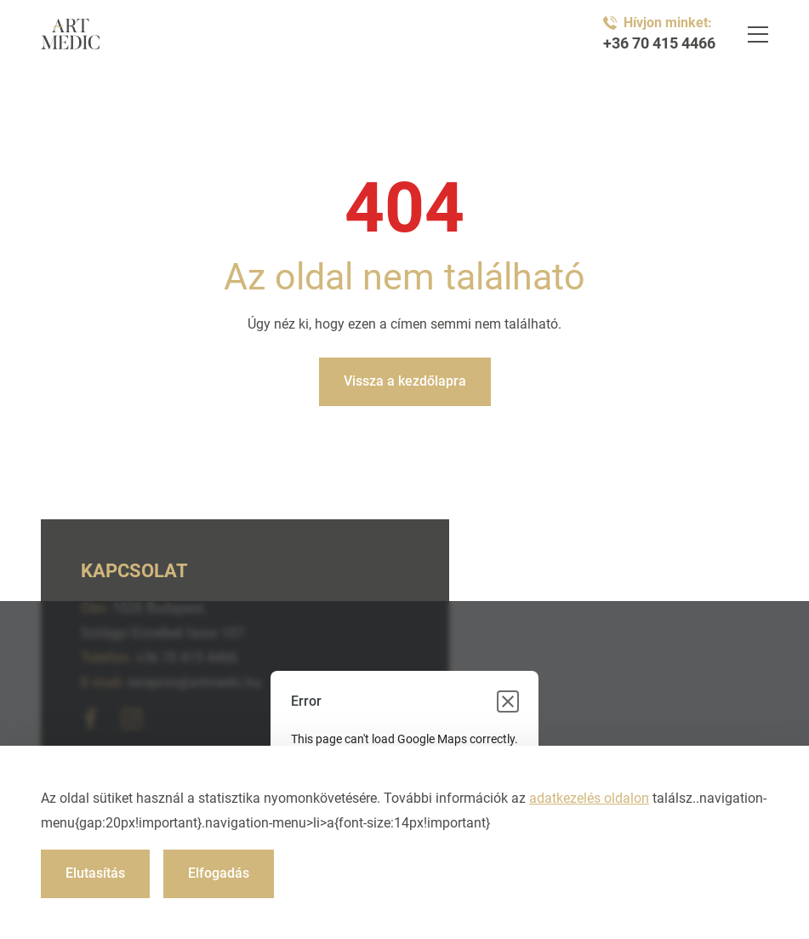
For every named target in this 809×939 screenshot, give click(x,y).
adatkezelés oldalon (589, 798)
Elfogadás (218, 873)
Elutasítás (95, 873)
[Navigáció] (758, 34)
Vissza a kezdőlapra (405, 381)
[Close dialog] (508, 701)
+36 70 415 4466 (659, 43)
